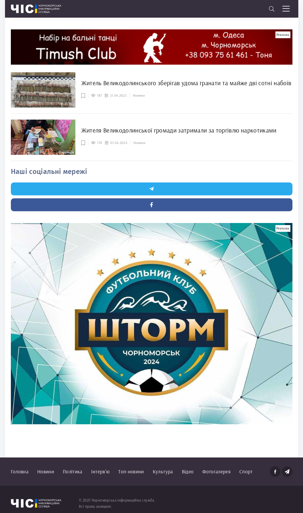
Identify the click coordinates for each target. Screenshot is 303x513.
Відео (188, 471)
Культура (163, 471)
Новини (45, 471)
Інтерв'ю (100, 471)
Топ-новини (131, 471)
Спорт (246, 471)
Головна (19, 471)
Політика (72, 471)
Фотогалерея (216, 471)
